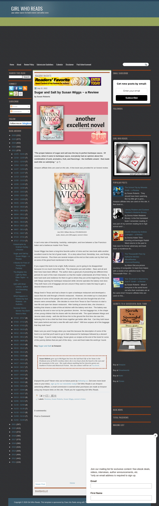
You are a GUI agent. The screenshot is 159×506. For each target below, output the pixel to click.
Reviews (47, 399)
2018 (14, 436)
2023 (14, 147)
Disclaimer (70, 64)
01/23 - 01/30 (19, 408)
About (19, 64)
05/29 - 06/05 (19, 341)
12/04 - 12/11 (19, 165)
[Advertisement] (79, 40)
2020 (14, 428)
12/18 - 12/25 (19, 158)
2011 (14, 462)
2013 (14, 454)
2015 (14, 447)
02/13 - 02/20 (19, 397)
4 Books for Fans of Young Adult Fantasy (22, 265)
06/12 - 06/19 (19, 333)
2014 (14, 451)
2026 (14, 135)
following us (83, 381)
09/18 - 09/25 (19, 207)
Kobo (121, 376)
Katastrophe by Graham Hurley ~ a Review (22, 247)
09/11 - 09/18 (19, 210)
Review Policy (29, 64)
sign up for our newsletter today (63, 384)
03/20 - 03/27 (19, 378)
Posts (14, 106)
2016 (14, 443)
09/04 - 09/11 (19, 214)
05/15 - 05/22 (19, 348)
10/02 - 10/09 (19, 199)
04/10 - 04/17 (19, 367)
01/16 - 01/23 (19, 412)
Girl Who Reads (27, 8)
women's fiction (80, 399)
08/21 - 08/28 (19, 222)
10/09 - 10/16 (19, 195)
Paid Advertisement (84, 64)
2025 (14, 139)
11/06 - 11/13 (19, 180)
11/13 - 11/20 (19, 177)
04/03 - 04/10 (19, 371)
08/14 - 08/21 (19, 226)
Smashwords (124, 370)
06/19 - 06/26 (19, 329)
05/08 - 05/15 (19, 352)
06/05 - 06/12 (19, 337)
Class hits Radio (70, 502)
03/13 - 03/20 (19, 382)
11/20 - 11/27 (19, 173)
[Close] (155, 435)
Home (12, 64)
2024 (14, 143)
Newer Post (40, 484)
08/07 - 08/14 (19, 229)
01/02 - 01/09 (19, 420)
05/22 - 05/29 (19, 344)
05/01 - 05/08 (19, 356)
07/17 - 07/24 (19, 241)
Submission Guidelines (45, 64)
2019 (14, 432)
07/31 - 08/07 (19, 233)
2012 (14, 458)
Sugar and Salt (44, 346)
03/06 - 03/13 (19, 386)
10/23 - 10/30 (19, 188)
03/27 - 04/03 (19, 375)
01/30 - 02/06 (19, 405)
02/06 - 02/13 (19, 401)
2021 (14, 424)
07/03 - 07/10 (19, 322)
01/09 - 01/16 (19, 416)
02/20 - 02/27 (19, 393)
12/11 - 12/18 (19, 161)
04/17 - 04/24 (19, 363)
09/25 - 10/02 (19, 203)
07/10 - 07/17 (19, 318)
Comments (16, 111)
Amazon (122, 365)
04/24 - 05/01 (19, 359)
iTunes (121, 381)
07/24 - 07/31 (19, 237)
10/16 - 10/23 (19, 192)
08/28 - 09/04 (19, 218)
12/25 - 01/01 (19, 154)
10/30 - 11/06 (19, 184)
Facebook (95, 365)
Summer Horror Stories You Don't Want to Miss (22, 311)
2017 (14, 439)
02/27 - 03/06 (19, 390)
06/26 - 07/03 (19, 325)
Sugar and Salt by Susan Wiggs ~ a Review (22, 256)
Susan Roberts (57, 399)
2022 (14, 150)
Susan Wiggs (68, 399)
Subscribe (131, 98)
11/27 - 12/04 (19, 169)
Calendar (59, 64)
